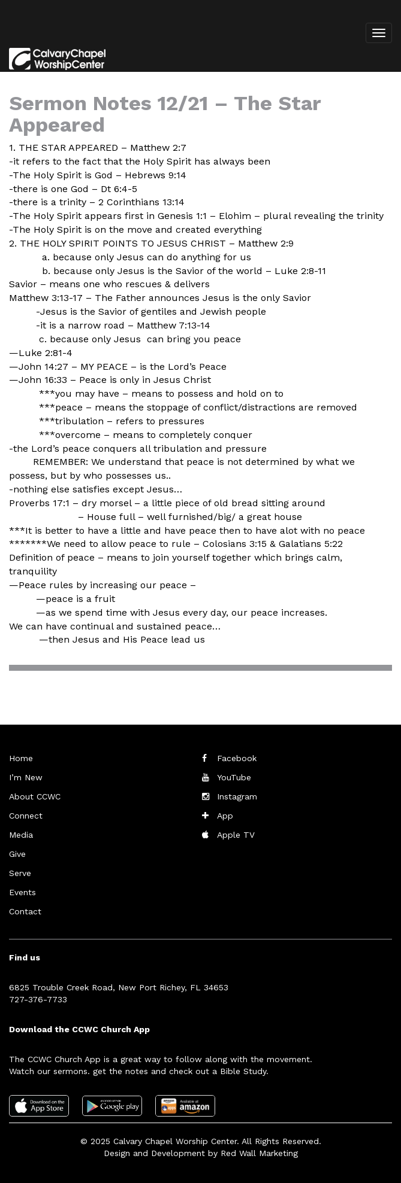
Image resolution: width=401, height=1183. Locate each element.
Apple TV (236, 835)
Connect (26, 815)
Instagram (237, 796)
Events (22, 892)
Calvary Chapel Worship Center (175, 1141)
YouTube (234, 777)
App (225, 815)
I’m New (26, 777)
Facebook (237, 758)
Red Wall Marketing (259, 1153)
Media (21, 835)
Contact (25, 911)
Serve (20, 873)
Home (21, 758)
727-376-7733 (38, 999)
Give (17, 854)
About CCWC (35, 796)
